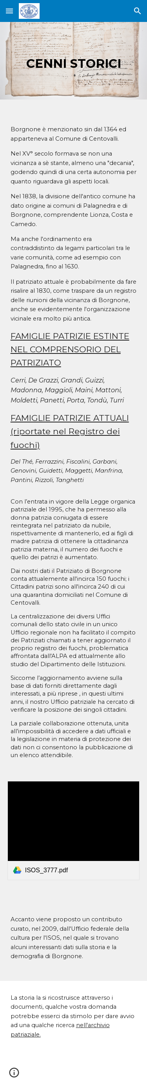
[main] (73, 60)
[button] (9, 11)
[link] (73, 830)
